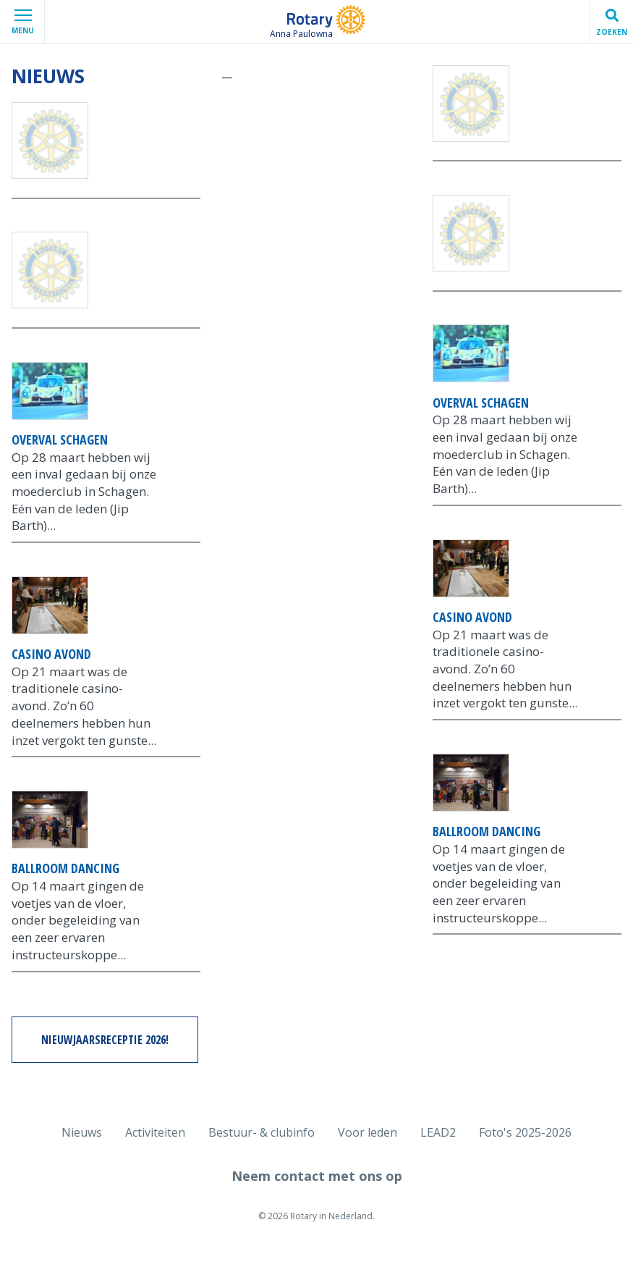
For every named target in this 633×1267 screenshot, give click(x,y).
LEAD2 (438, 1132)
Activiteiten (155, 1132)
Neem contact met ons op (316, 1175)
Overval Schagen (60, 439)
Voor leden (367, 1132)
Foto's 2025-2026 (525, 1132)
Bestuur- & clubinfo (261, 1132)
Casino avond (51, 653)
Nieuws (81, 1132)
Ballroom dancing (65, 868)
